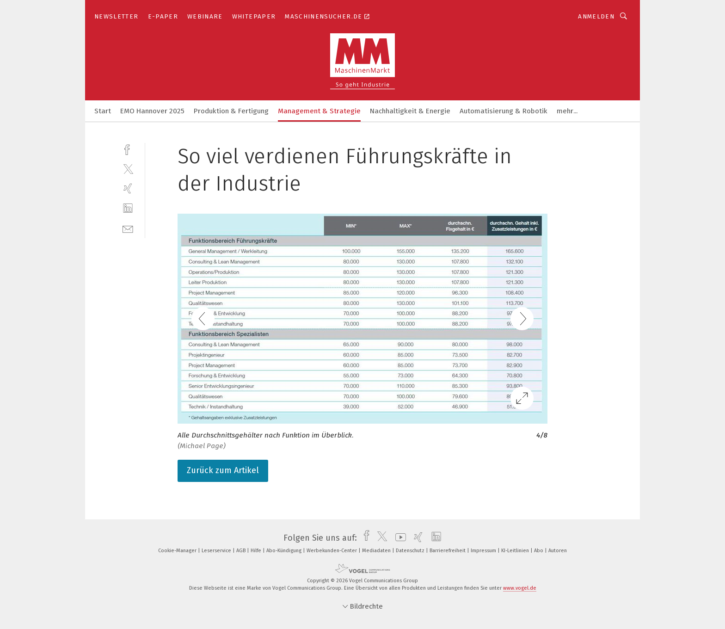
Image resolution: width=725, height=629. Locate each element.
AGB (241, 551)
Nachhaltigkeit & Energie (410, 111)
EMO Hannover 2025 (152, 111)
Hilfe (257, 551)
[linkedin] (128, 208)
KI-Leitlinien (515, 551)
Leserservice (217, 551)
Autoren (557, 551)
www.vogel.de (519, 588)
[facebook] (128, 148)
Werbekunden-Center (332, 551)
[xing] (128, 188)
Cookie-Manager (178, 551)
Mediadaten (377, 551)
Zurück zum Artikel (223, 470)
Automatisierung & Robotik (503, 111)
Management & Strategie (319, 111)
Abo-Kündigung (284, 551)
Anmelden (596, 16)
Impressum (484, 551)
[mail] (128, 228)
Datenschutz (411, 551)
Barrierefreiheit (448, 551)
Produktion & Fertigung (231, 111)
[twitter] (128, 168)
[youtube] (398, 538)
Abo (539, 551)
